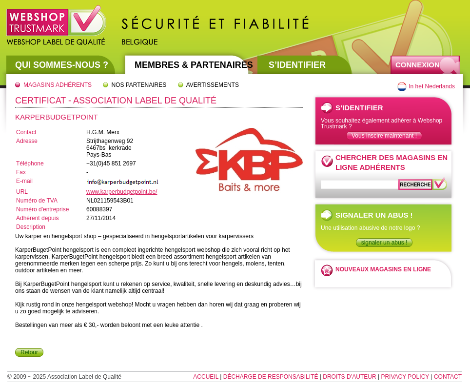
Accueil (205, 376)
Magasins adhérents (57, 84)
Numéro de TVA (37, 200)
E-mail (24, 181)
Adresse (27, 141)
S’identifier (297, 65)
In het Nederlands (432, 86)
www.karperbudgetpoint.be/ (121, 191)
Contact (26, 132)
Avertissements (212, 84)
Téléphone (30, 163)
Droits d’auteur (349, 376)
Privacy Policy (405, 376)
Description (30, 227)
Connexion (417, 65)
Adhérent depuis (37, 218)
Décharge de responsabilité (270, 376)
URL (22, 191)
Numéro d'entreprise (42, 209)
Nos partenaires (138, 84)
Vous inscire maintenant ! (384, 135)
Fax (21, 172)
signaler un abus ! (384, 242)
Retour (29, 352)
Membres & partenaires (194, 65)
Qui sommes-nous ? (61, 65)
